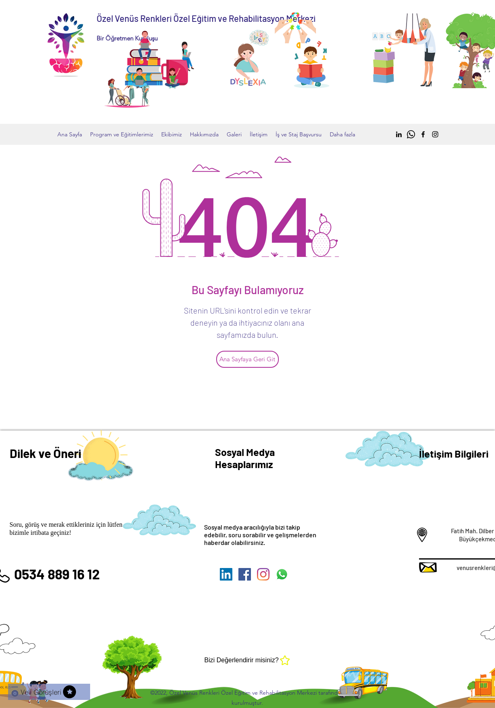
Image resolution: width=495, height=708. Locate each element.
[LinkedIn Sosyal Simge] (226, 574)
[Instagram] (435, 134)
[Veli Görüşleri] (49, 692)
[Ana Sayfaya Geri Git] (247, 359)
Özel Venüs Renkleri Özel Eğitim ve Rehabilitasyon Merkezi (206, 18)
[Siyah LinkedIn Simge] (399, 134)
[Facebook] (423, 134)
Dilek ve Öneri (45, 453)
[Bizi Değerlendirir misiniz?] (247, 660)
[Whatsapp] (411, 134)
